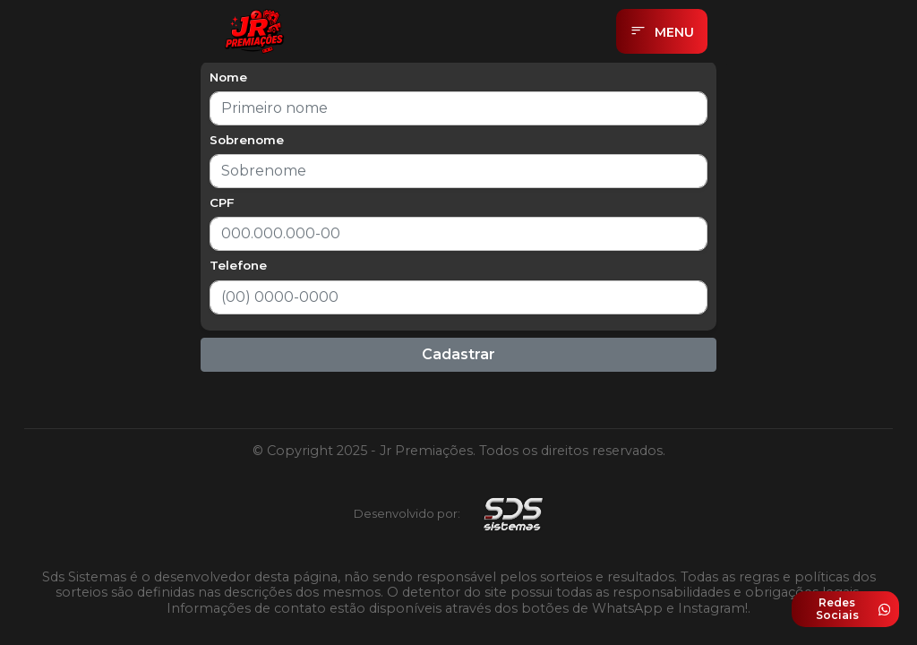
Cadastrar (458, 354)
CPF (222, 202)
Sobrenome (247, 140)
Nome (228, 77)
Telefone (238, 265)
